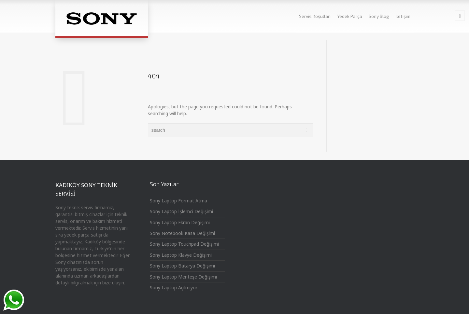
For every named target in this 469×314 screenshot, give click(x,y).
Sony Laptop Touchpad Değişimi (184, 244)
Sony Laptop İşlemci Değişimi (181, 211)
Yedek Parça (349, 16)
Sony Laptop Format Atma (178, 201)
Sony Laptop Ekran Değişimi (180, 222)
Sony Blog (379, 16)
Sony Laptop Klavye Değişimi (181, 255)
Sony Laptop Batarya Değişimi (182, 266)
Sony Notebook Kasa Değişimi (182, 233)
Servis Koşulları (315, 16)
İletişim (402, 16)
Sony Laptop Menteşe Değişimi (183, 277)
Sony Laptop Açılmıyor (173, 287)
